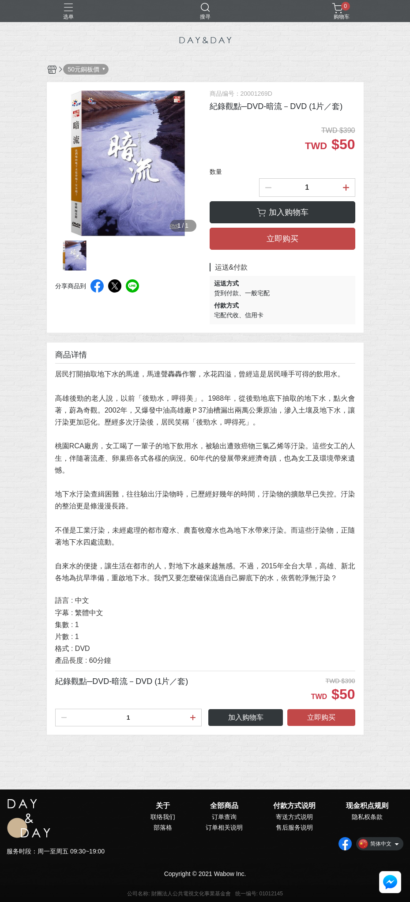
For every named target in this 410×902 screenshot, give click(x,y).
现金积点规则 (367, 805)
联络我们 (162, 817)
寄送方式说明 (294, 817)
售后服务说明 (294, 827)
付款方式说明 (294, 805)
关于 (163, 805)
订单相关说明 (224, 827)
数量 (216, 171)
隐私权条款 (367, 817)
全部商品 (224, 805)
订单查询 (224, 817)
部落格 (163, 827)
